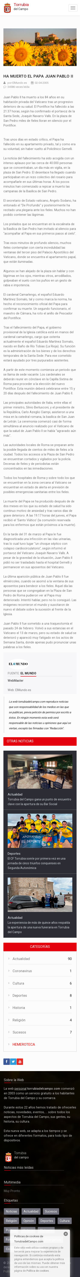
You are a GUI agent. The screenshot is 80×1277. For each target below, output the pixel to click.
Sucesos (19, 1032)
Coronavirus (22, 971)
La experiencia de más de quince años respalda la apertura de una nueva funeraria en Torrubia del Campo (39, 927)
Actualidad (15, 794)
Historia (19, 1008)
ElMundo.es (23, 690)
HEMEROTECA (24, 1044)
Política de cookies (37, 1270)
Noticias (11, 1211)
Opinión (28, 1221)
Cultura (18, 983)
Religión (19, 1020)
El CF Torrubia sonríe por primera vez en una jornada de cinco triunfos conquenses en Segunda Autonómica (36, 863)
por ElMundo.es (17, 82)
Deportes (14, 854)
